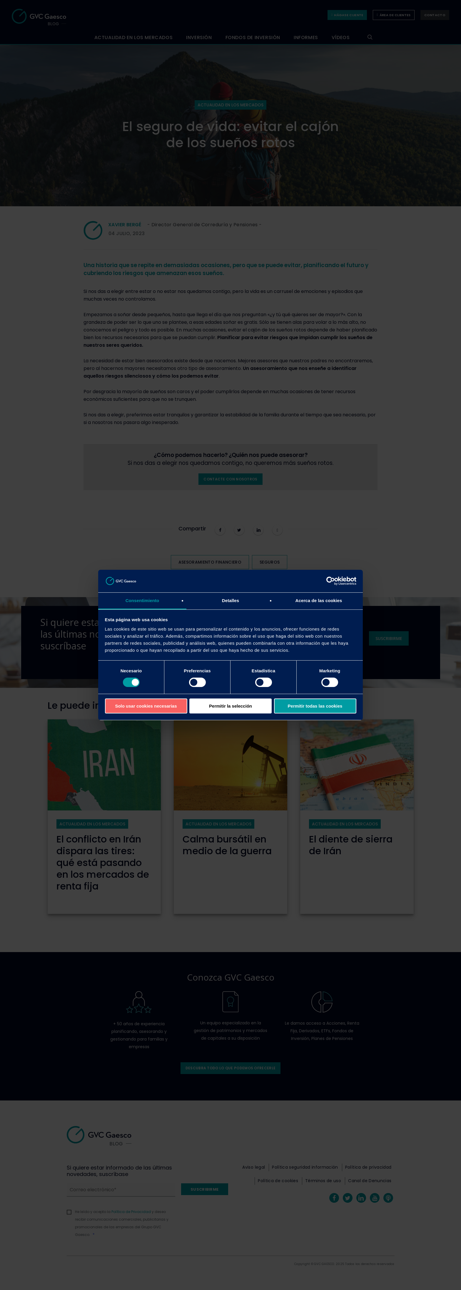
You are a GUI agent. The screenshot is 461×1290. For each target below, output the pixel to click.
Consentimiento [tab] (142, 600)
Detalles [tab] (230, 600)
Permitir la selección (230, 705)
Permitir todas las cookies (315, 705)
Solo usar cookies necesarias (146, 705)
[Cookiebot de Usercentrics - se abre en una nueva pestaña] (330, 581)
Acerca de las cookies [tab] (318, 600)
